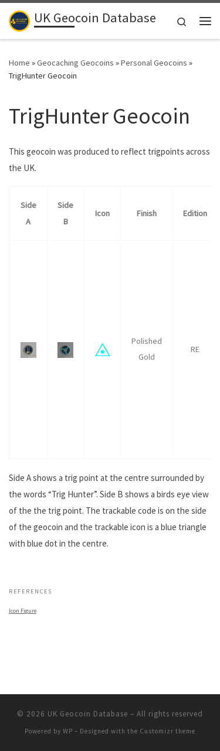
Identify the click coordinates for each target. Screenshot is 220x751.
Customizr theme (167, 731)
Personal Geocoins (154, 62)
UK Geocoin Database (88, 714)
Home (19, 62)
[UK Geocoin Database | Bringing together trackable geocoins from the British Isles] (19, 19)
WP (68, 731)
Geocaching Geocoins (75, 62)
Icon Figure (22, 611)
